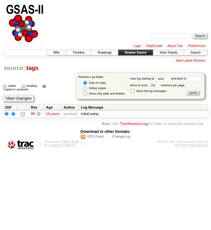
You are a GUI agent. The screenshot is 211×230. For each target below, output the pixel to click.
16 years (53, 114)
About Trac (175, 46)
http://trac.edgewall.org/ (191, 145)
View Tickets (168, 52)
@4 (33, 113)
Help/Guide (154, 46)
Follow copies (94, 88)
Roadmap (105, 52)
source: (14, 68)
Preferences (197, 46)
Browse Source (136, 52)
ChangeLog (121, 136)
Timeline (78, 52)
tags (32, 68)
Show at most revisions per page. (157, 85)
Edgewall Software (62, 145)
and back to (186, 78)
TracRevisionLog (134, 124)
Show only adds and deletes (104, 94)
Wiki (56, 52)
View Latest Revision (191, 60)
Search (195, 52)
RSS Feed (95, 136)
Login (137, 46)
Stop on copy (94, 83)
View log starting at (150, 78)
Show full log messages (148, 91)
